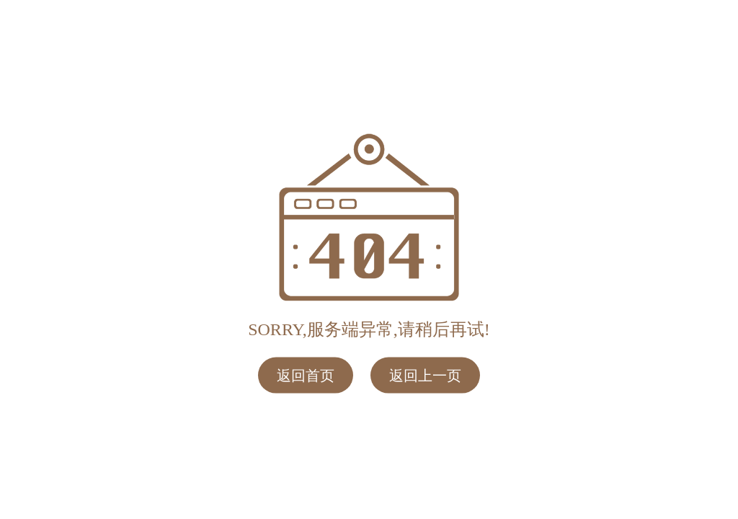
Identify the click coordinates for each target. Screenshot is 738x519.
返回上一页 (425, 375)
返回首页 (305, 375)
